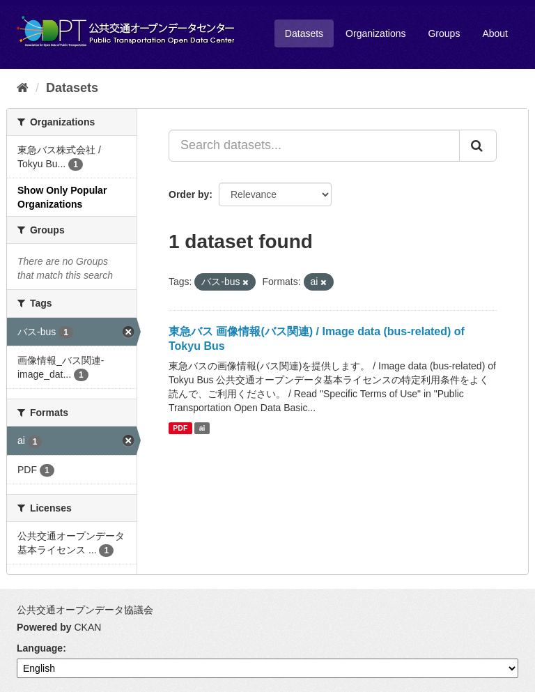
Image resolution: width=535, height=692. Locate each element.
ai (202, 428)
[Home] (23, 88)
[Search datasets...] (314, 146)
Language (40, 648)
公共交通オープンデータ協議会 (85, 609)
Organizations (375, 33)
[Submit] (478, 146)
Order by (189, 194)
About (495, 33)
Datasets (304, 33)
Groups (444, 33)
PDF (180, 428)
